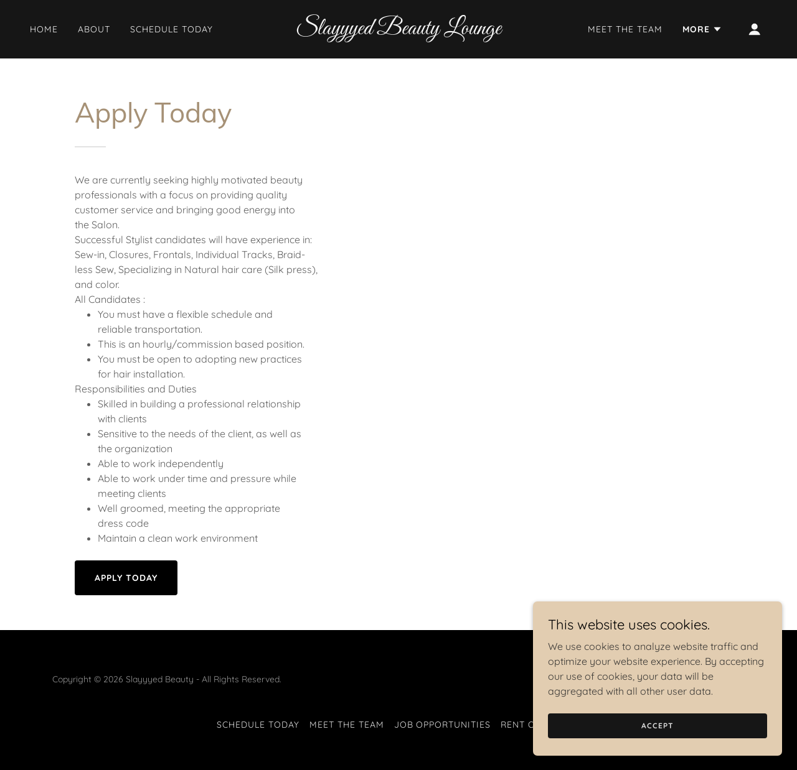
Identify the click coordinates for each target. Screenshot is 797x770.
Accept (657, 725)
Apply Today (126, 577)
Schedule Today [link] (171, 29)
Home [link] (44, 29)
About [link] (94, 29)
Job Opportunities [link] (442, 724)
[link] (399, 30)
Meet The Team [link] (625, 29)
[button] (702, 29)
